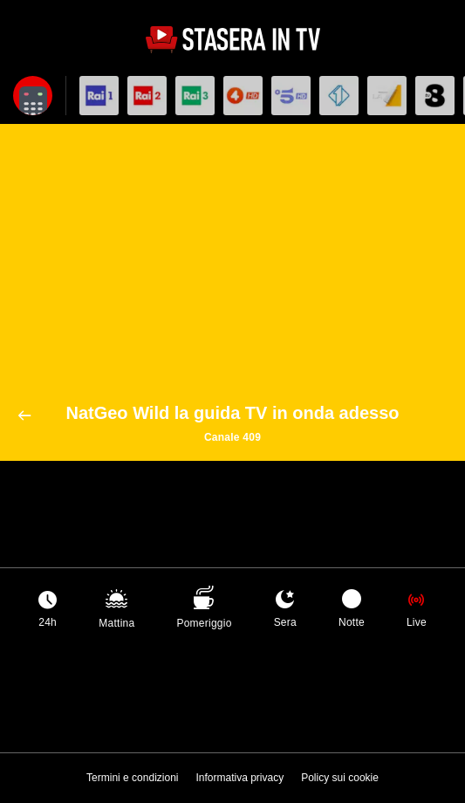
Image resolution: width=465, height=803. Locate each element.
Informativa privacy (239, 778)
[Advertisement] (232, 272)
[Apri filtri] (32, 95)
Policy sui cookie (340, 778)
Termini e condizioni (132, 778)
